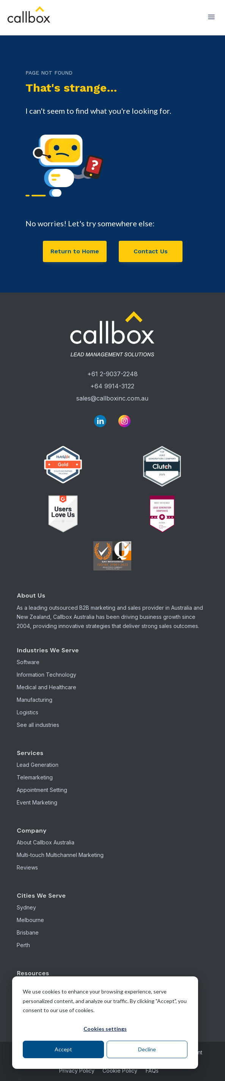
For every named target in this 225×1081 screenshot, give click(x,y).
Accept (63, 1049)
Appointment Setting (42, 790)
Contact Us (151, 251)
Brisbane (28, 932)
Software (28, 662)
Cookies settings (105, 1028)
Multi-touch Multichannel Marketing (60, 855)
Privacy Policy (76, 1070)
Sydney (26, 907)
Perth (23, 945)
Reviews (27, 867)
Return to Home (74, 251)
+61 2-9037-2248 (112, 374)
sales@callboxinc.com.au (112, 398)
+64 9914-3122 (112, 386)
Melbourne (30, 920)
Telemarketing (35, 777)
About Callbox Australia (45, 842)
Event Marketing (37, 802)
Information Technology (46, 674)
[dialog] (105, 1022)
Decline (147, 1049)
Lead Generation (37, 764)
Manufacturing (34, 699)
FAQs (152, 1070)
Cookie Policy (119, 1070)
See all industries (38, 725)
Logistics (27, 712)
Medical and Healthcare (46, 687)
